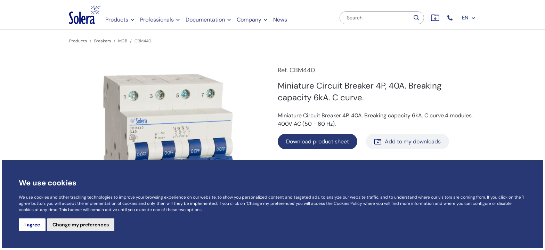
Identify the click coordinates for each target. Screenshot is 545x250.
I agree (32, 225)
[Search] (374, 18)
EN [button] (469, 17)
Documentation (205, 19)
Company (249, 19)
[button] (450, 17)
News (280, 19)
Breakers (102, 41)
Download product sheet (317, 141)
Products (116, 19)
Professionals (157, 19)
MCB (122, 41)
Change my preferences (80, 225)
